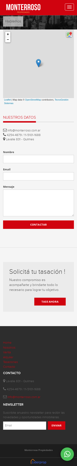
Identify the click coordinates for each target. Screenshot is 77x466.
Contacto (9, 367)
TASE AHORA (50, 301)
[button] (69, 34)
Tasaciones (10, 362)
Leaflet (7, 99)
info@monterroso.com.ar (24, 397)
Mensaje (8, 187)
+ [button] (8, 34)
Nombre (8, 152)
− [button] (8, 39)
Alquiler (8, 357)
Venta (7, 352)
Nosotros (9, 347)
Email (6, 169)
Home (7, 342)
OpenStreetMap (33, 99)
